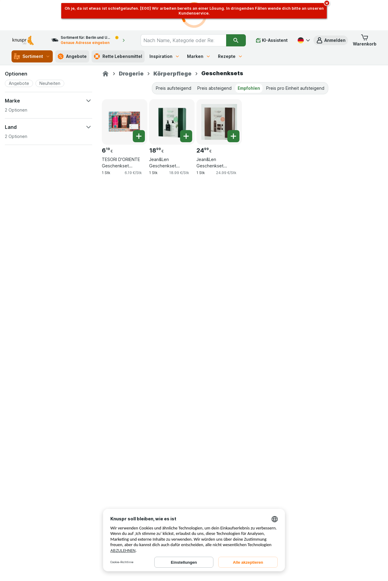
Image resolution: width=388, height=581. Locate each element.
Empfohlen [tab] (249, 88)
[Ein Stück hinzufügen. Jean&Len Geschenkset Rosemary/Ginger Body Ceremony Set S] (186, 136)
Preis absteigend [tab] (214, 88)
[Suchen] (236, 40)
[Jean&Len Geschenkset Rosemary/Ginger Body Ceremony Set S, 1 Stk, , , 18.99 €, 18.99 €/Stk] (172, 122)
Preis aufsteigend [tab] (173, 88)
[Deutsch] (303, 40)
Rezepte (230, 56)
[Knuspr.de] (105, 73)
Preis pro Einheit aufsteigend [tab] (295, 88)
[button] (330, 40)
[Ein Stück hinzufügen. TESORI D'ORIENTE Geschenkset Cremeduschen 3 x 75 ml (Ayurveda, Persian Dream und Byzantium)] (139, 136)
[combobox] (183, 40)
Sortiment (32, 56)
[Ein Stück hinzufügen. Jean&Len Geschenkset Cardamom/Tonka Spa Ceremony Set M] (233, 136)
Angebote (72, 56)
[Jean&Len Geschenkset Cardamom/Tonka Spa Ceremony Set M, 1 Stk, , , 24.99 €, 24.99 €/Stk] (219, 122)
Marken (199, 56)
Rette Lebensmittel (118, 56)
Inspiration (164, 56)
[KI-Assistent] (271, 40)
